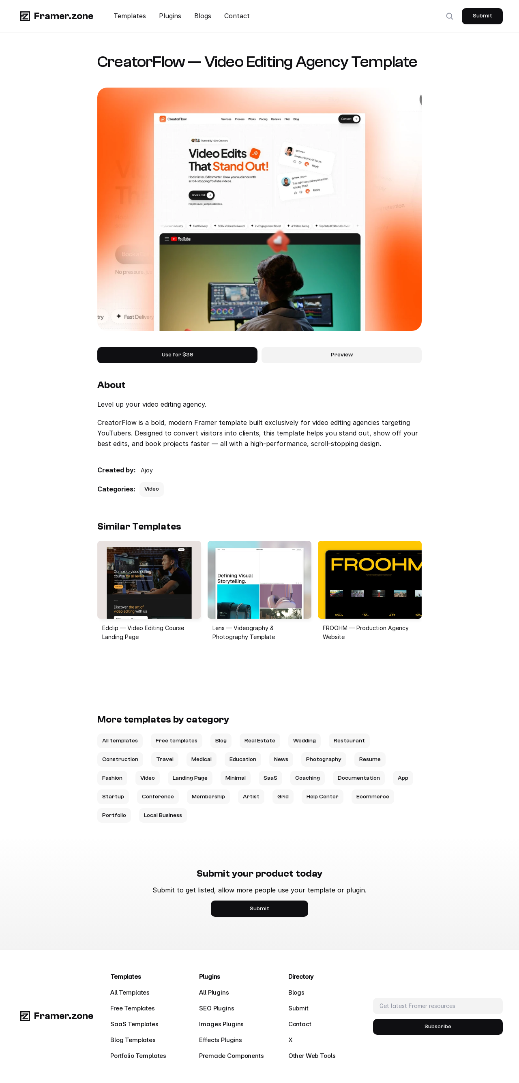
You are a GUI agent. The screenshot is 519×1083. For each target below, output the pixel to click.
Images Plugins (221, 1024)
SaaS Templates (134, 1024)
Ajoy (147, 470)
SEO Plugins (216, 1008)
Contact (237, 16)
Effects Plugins (220, 1040)
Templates (130, 16)
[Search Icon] (450, 16)
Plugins (170, 16)
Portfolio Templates (138, 1055)
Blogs (202, 16)
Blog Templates (133, 1040)
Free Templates (132, 1008)
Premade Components (231, 1055)
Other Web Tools (312, 1055)
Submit (298, 1008)
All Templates (130, 992)
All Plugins (214, 992)
